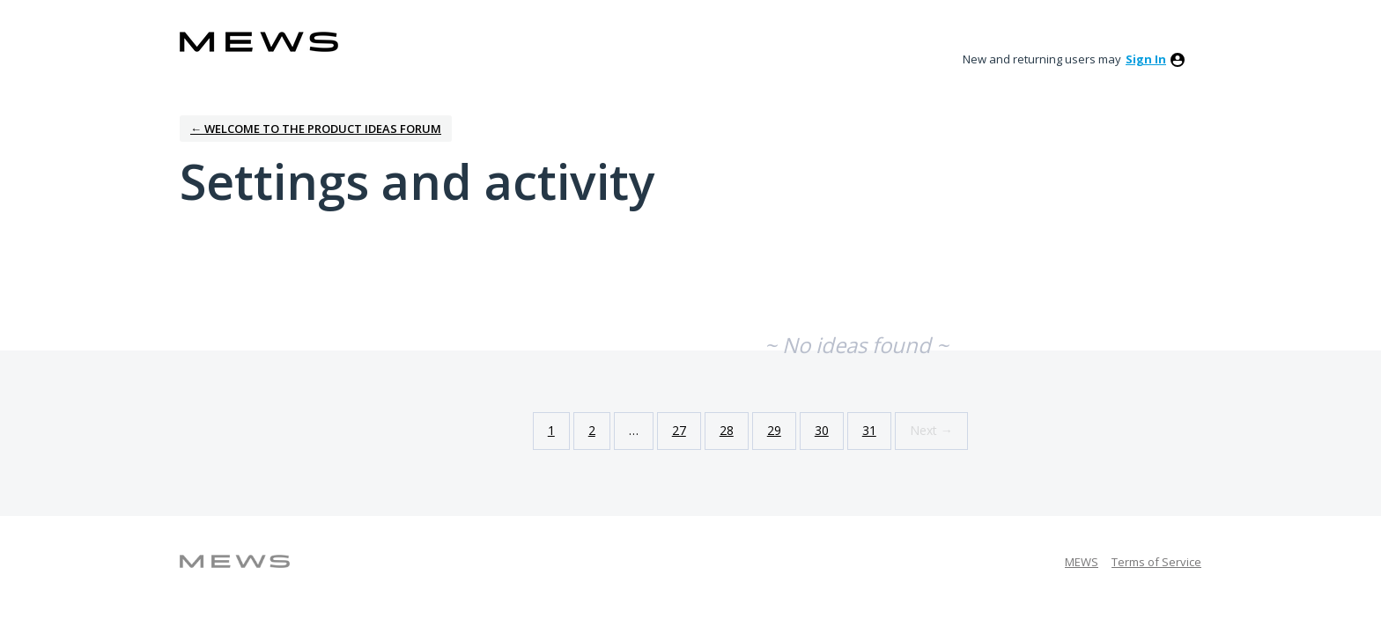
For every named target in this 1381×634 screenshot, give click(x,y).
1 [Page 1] (551, 430)
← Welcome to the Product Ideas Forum (315, 128)
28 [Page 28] (727, 430)
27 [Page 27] (679, 430)
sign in (1146, 59)
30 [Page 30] (822, 430)
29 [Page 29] (774, 430)
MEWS (1081, 562)
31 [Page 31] (869, 430)
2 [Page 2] (591, 430)
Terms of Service (1156, 562)
